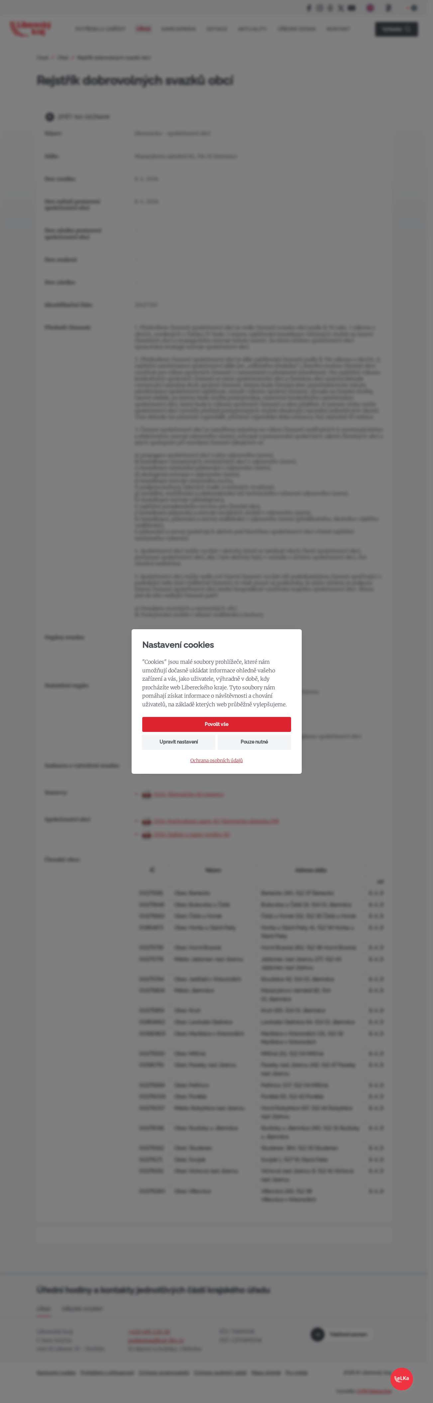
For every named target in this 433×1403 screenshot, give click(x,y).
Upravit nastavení (179, 742)
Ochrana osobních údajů (216, 760)
